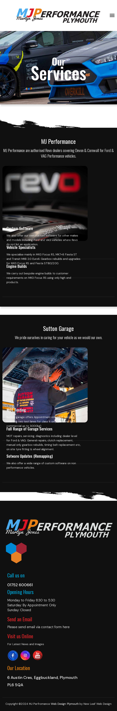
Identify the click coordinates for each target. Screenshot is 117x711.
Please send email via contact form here (38, 627)
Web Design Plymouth (65, 704)
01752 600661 (20, 584)
